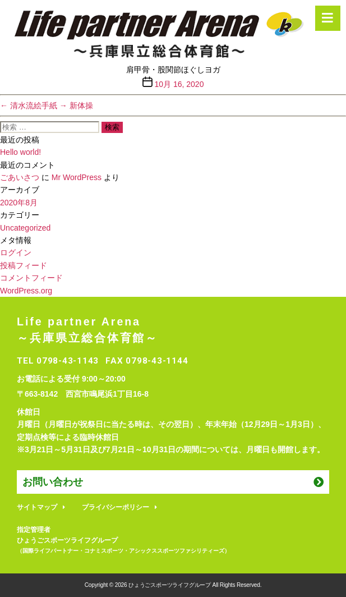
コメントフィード (31, 277)
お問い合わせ (52, 482)
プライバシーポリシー (115, 507)
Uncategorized (25, 227)
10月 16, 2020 (179, 84)
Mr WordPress (77, 177)
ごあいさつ (19, 177)
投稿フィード (23, 265)
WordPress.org (26, 290)
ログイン (15, 252)
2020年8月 (19, 202)
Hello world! (20, 152)
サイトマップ (37, 507)
